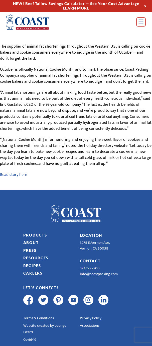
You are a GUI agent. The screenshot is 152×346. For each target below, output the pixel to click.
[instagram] (88, 300)
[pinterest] (58, 300)
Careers (33, 273)
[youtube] (73, 300)
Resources (35, 258)
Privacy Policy (90, 318)
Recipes (32, 265)
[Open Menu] (141, 22)
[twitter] (43, 300)
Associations (89, 325)
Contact (90, 261)
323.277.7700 (90, 268)
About (31, 242)
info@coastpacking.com (99, 274)
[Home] (35, 22)
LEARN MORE (76, 8)
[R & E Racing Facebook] (118, 300)
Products (35, 235)
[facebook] (28, 300)
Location (91, 235)
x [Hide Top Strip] (145, 6)
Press (30, 250)
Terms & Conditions (38, 318)
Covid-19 (29, 339)
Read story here (13, 174)
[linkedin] (103, 300)
